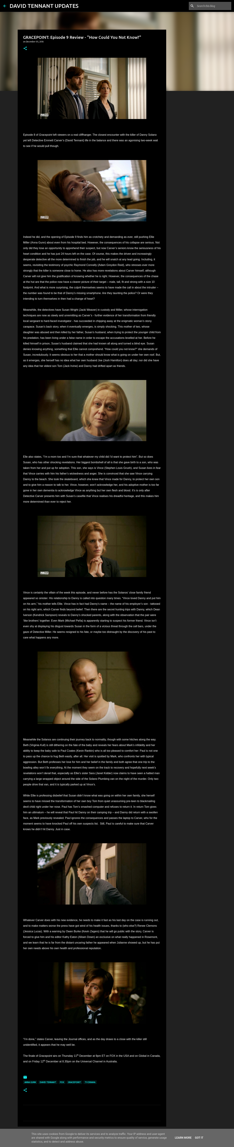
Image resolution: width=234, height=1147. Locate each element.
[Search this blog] (213, 6)
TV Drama (90, 1082)
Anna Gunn (30, 1082)
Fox (62, 1082)
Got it (199, 1137)
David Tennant (48, 1082)
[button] (25, 48)
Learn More (183, 1137)
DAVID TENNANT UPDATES (44, 6)
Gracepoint (74, 1082)
